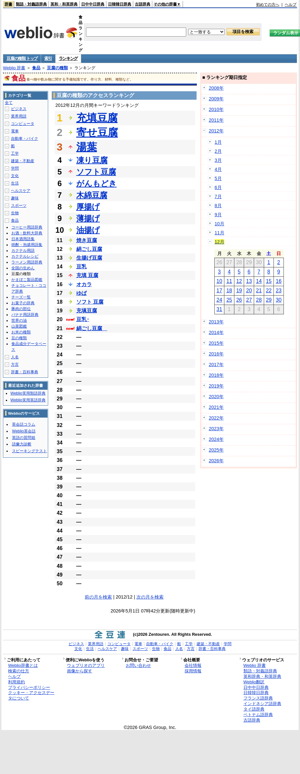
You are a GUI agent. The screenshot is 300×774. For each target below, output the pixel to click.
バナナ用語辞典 (24, 314)
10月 (219, 223)
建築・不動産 (22, 161)
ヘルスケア (20, 190)
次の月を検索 (150, 597)
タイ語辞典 (253, 709)
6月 (218, 187)
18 (229, 290)
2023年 (216, 428)
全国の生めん (23, 268)
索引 (48, 58)
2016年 (216, 353)
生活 (15, 183)
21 (259, 290)
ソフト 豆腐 (89, 302)
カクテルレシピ (24, 256)
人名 (15, 357)
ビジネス (19, 109)
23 (279, 290)
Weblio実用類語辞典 (27, 393)
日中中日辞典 (92, 4)
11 (229, 281)
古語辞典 (142, 4)
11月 (219, 232)
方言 (15, 364)
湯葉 (86, 147)
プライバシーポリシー (29, 687)
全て (9, 103)
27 (249, 300)
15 (269, 281)
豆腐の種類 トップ (22, 58)
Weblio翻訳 (253, 681)
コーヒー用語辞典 (26, 227)
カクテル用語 (23, 250)
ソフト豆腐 (96, 171)
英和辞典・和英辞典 (262, 676)
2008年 (216, 88)
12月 (219, 241)
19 (239, 290)
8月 (218, 205)
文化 (15, 176)
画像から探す (79, 670)
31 (219, 309)
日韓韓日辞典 (119, 4)
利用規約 (16, 681)
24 (219, 300)
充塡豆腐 (86, 310)
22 (269, 290)
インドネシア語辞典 (262, 703)
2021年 (216, 407)
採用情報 (193, 670)
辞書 (8, 4)
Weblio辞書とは (23, 665)
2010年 (216, 109)
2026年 (216, 460)
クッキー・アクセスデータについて (31, 695)
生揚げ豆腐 (89, 258)
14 (259, 281)
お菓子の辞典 (23, 303)
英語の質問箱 (23, 437)
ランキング (68, 58)
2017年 (216, 364)
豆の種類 (19, 338)
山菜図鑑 (19, 326)
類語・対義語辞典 (31, 4)
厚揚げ (88, 206)
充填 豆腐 (87, 275)
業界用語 (19, 116)
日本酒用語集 (23, 239)
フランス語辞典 (258, 698)
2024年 (216, 439)
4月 (218, 169)
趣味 (15, 198)
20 (249, 290)
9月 (218, 214)
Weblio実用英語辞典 (27, 400)
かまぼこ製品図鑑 (26, 279)
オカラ (84, 284)
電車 (15, 131)
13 (249, 281)
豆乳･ (82, 319)
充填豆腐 (97, 118)
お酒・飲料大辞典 (26, 233)
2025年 (216, 450)
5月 (218, 178)
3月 (218, 160)
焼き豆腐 (86, 240)
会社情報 (193, 665)
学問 (15, 168)
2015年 (216, 343)
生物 (15, 213)
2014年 (216, 332)
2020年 (216, 396)
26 (239, 300)
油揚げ (88, 230)
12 (239, 281)
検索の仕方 (18, 670)
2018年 (216, 375)
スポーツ (19, 205)
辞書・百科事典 (24, 372)
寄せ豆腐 (97, 132)
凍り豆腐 (92, 160)
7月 (218, 196)
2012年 (216, 130)
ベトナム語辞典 (258, 714)
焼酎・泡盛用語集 (26, 244)
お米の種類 (21, 332)
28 (259, 300)
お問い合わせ (138, 665)
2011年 (216, 120)
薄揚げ (88, 218)
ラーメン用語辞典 (26, 262)
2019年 (216, 385)
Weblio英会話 (23, 431)
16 (279, 281)
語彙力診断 (21, 444)
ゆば (81, 293)
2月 (218, 151)
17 (219, 290)
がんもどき (96, 183)
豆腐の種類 (57, 67)
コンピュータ (22, 123)
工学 (15, 153)
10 (219, 281)
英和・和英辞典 (64, 4)
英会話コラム (23, 424)
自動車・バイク (24, 138)
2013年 (216, 321)
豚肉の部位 (21, 309)
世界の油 (19, 320)
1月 (218, 142)
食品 (36, 67)
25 (229, 300)
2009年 (216, 98)
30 (279, 300)
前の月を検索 (98, 597)
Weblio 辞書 (14, 67)
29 (269, 300)
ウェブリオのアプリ (86, 665)
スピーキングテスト (29, 451)
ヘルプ (290, 4)
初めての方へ (267, 4)
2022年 (216, 418)
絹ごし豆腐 (89, 249)
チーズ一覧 (21, 297)
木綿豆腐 (91, 195)
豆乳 (81, 266)
